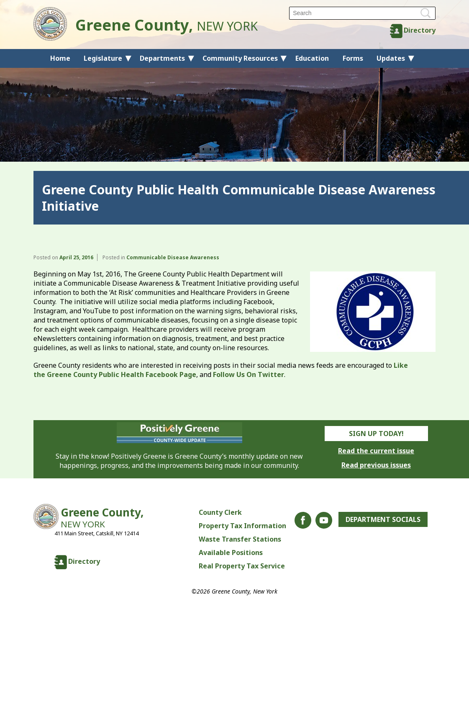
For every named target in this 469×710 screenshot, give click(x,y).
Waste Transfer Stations (240, 539)
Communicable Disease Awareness (172, 257)
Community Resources (240, 58)
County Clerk (220, 512)
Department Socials (383, 519)
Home (60, 58)
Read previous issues (376, 465)
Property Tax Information (242, 525)
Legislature (103, 58)
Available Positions (231, 552)
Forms (353, 58)
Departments (162, 58)
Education (312, 58)
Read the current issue (376, 450)
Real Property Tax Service (242, 566)
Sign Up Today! (376, 433)
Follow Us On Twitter (248, 374)
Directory (420, 30)
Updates (391, 58)
